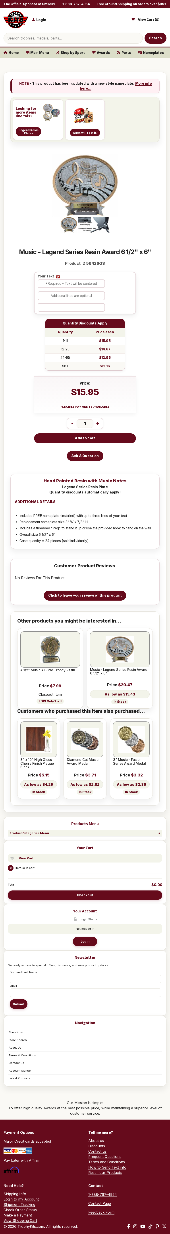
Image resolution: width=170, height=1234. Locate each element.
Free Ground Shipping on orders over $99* (131, 4)
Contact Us (16, 1063)
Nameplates (151, 53)
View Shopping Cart (20, 1220)
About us (96, 1140)
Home (11, 53)
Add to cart (85, 438)
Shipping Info (15, 1194)
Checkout (85, 895)
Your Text (46, 276)
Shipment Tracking (19, 1204)
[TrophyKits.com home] (16, 19)
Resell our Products (105, 1172)
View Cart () (149, 19)
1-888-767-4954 (76, 4)
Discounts (96, 1146)
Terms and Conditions (106, 1162)
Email (13, 985)
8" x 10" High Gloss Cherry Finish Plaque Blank (37, 763)
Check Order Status (20, 1210)
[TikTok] (151, 1226)
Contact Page (99, 1203)
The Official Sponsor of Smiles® (29, 4)
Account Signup (20, 1070)
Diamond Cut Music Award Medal (83, 761)
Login (85, 941)
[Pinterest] (157, 1226)
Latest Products (19, 1078)
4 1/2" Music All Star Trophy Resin (47, 670)
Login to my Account (21, 1199)
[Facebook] (128, 1226)
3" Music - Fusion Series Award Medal (129, 761)
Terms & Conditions (22, 1055)
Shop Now (16, 1032)
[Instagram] (135, 1226)
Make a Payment (18, 1215)
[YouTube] (142, 1226)
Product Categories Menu (29, 833)
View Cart (26, 858)
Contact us (97, 1151)
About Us (15, 1047)
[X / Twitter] (164, 1226)
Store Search (18, 1040)
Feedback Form (101, 1212)
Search (155, 38)
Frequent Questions (104, 1156)
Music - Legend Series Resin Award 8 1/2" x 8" (118, 671)
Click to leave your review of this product (85, 595)
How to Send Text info (107, 1167)
